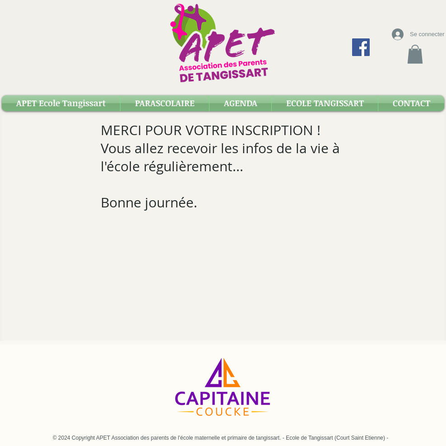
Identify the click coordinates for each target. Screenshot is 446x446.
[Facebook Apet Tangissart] (361, 47)
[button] (415, 54)
